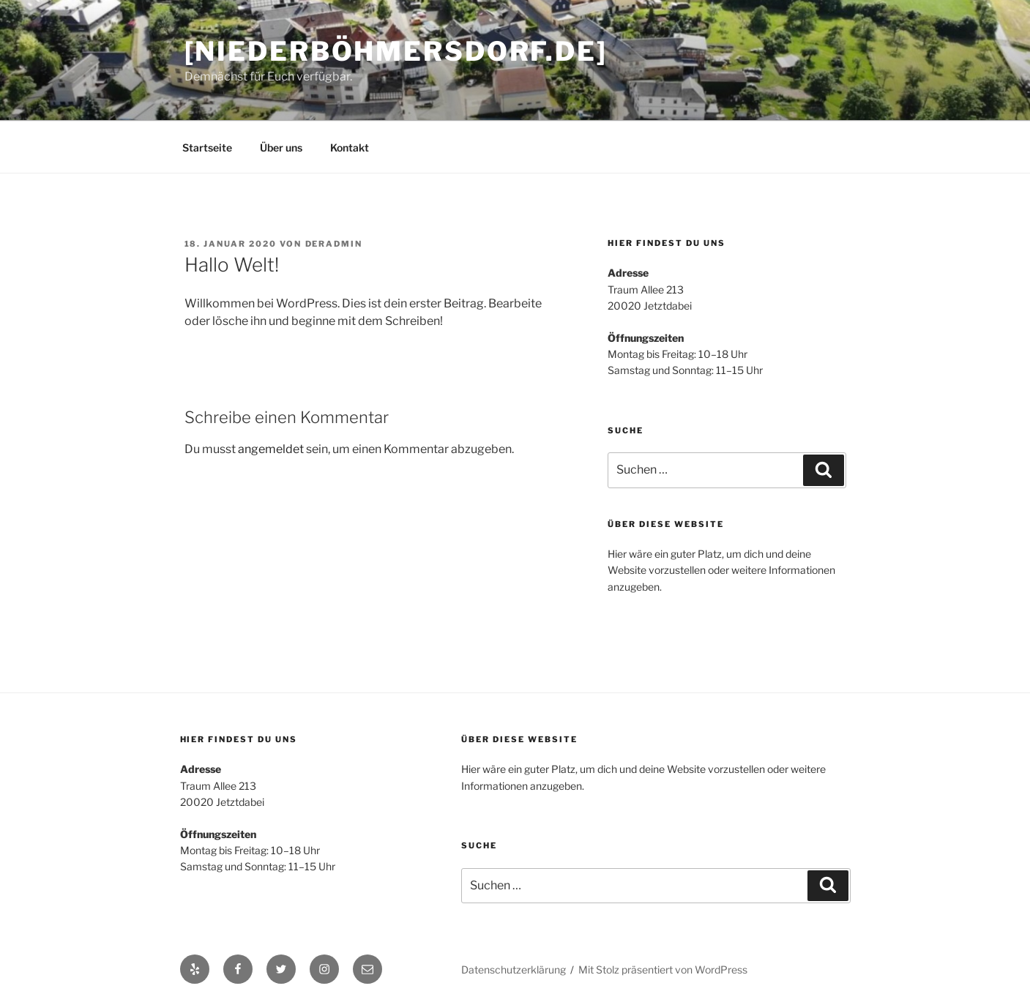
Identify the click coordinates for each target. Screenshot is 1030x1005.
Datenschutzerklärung (513, 969)
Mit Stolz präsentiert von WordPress (662, 969)
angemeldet (271, 449)
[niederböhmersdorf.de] (396, 51)
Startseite (207, 147)
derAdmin (334, 244)
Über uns (281, 147)
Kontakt (349, 147)
